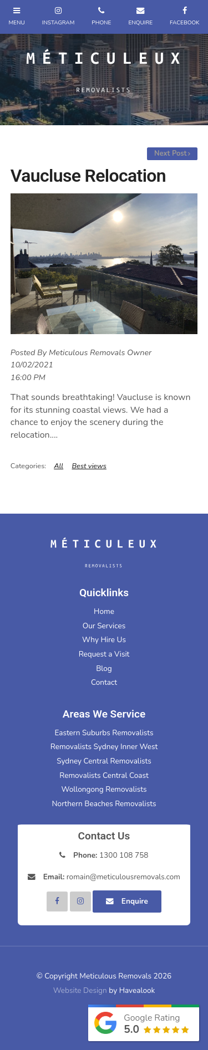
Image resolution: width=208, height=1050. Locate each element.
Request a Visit (104, 654)
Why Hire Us (104, 639)
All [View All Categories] (58, 466)
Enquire (134, 901)
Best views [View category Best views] (89, 466)
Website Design (80, 990)
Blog (104, 668)
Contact (104, 682)
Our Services (104, 626)
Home (104, 611)
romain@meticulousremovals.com (111, 877)
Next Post (170, 153)
